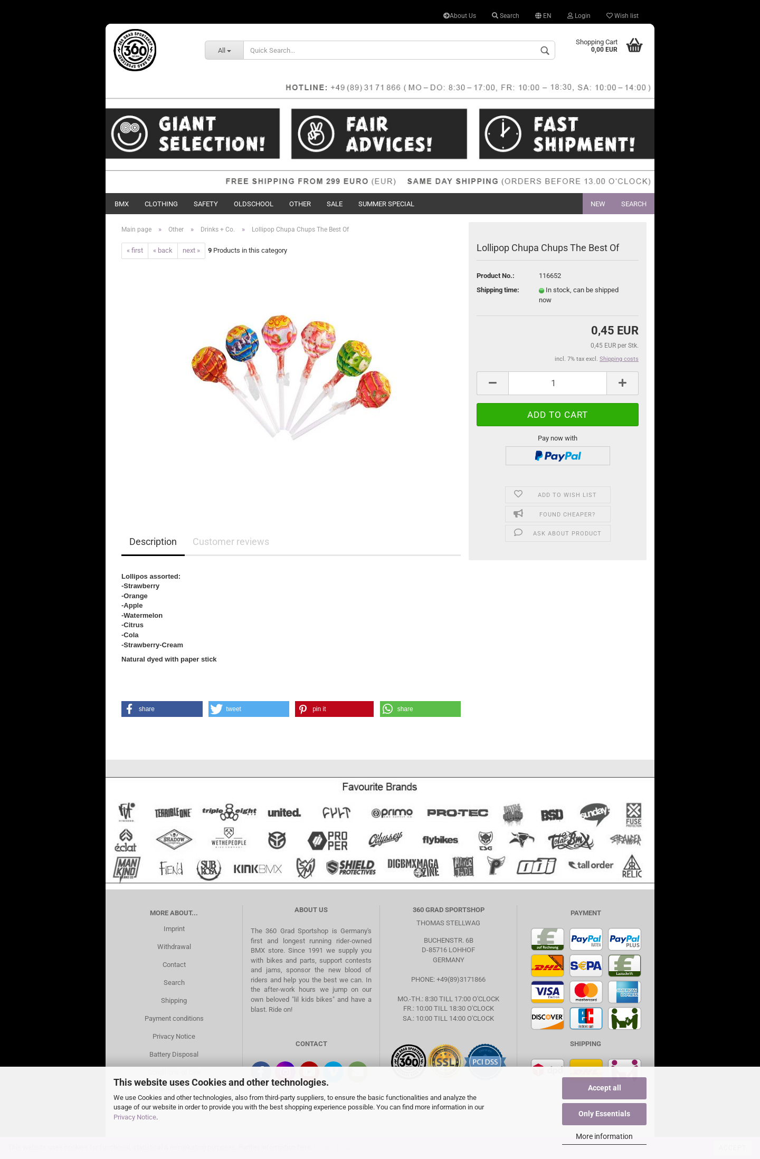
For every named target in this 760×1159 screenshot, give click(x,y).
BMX (122, 204)
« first (135, 250)
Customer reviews (231, 541)
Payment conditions (174, 1018)
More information (604, 1136)
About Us (459, 16)
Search (505, 16)
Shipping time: (498, 290)
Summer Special (386, 204)
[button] (162, 709)
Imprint (174, 929)
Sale (335, 204)
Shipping (174, 1000)
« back (163, 250)
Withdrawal (174, 947)
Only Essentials (604, 1113)
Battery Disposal (173, 1054)
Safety (206, 204)
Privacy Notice (134, 1117)
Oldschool (253, 204)
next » (191, 250)
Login (579, 16)
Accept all (604, 1088)
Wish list (622, 16)
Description (153, 541)
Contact (174, 965)
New (598, 204)
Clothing (161, 204)
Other (300, 204)
